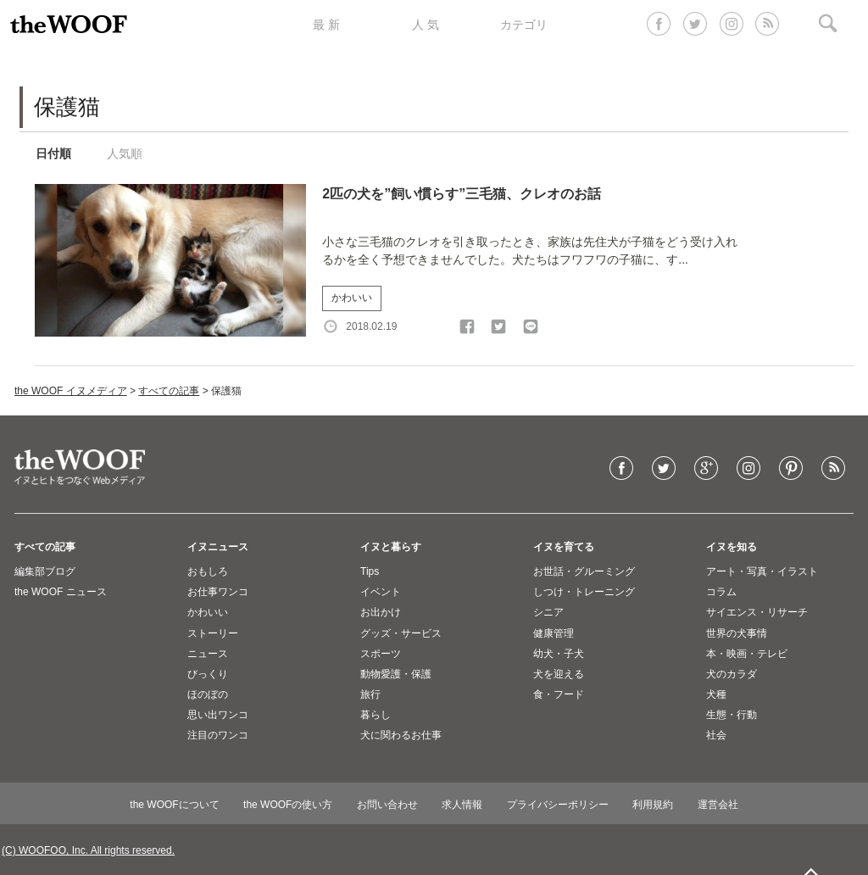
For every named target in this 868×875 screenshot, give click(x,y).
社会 (716, 735)
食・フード (558, 694)
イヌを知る (731, 547)
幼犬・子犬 (558, 654)
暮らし (375, 715)
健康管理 (553, 633)
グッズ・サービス (401, 633)
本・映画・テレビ (746, 654)
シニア (548, 612)
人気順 (124, 153)
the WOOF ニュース (60, 592)
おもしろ (207, 571)
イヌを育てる (563, 547)
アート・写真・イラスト (762, 571)
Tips (369, 571)
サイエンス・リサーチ (757, 612)
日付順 (53, 153)
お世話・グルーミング (584, 571)
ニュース (207, 654)
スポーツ (380, 654)
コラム (721, 592)
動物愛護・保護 (395, 674)
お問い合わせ (387, 805)
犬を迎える (558, 674)
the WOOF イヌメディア (70, 391)
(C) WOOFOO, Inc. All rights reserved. (88, 850)
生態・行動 (731, 715)
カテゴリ (524, 24)
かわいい (351, 298)
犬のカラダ (731, 674)
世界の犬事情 (736, 633)
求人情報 (462, 805)
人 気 (425, 24)
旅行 (370, 694)
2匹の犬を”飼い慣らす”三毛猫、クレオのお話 (461, 194)
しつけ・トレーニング (584, 592)
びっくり (207, 674)
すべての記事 (168, 391)
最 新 (326, 24)
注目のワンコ (217, 735)
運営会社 (718, 805)
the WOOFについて (174, 805)
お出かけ (380, 612)
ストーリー (212, 633)
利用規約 (652, 805)
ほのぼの (207, 694)
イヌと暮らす (390, 547)
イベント (380, 592)
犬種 (716, 694)
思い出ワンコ (217, 715)
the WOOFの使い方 (287, 805)
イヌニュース (217, 547)
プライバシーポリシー (558, 805)
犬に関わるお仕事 (401, 735)
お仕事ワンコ (217, 592)
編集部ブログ (44, 571)
